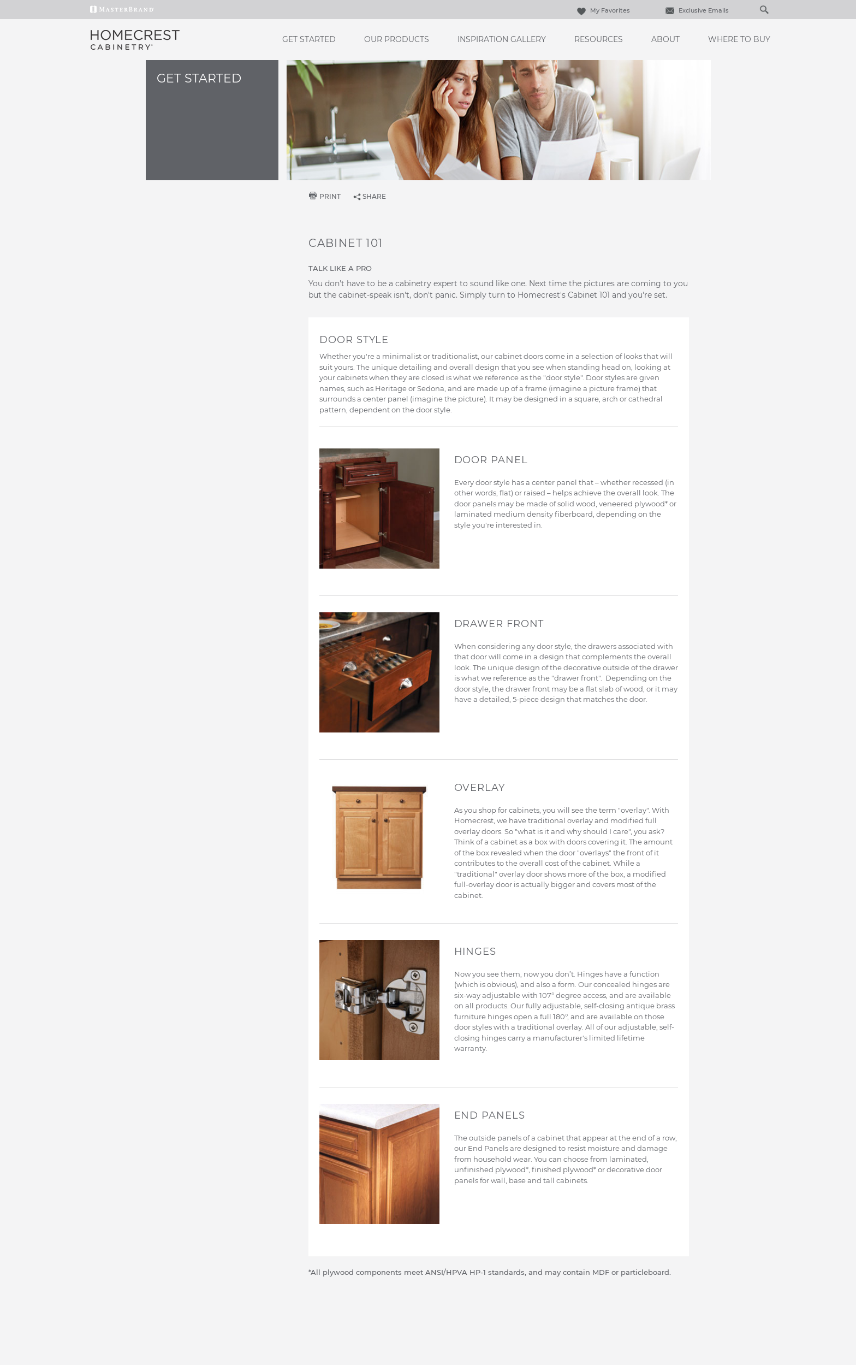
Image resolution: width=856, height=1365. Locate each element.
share (374, 196)
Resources (598, 39)
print (330, 196)
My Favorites (602, 10)
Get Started (309, 39)
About (665, 39)
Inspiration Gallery (501, 39)
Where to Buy (739, 39)
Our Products (396, 39)
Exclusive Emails (696, 10)
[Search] (753, 9)
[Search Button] (763, 9)
